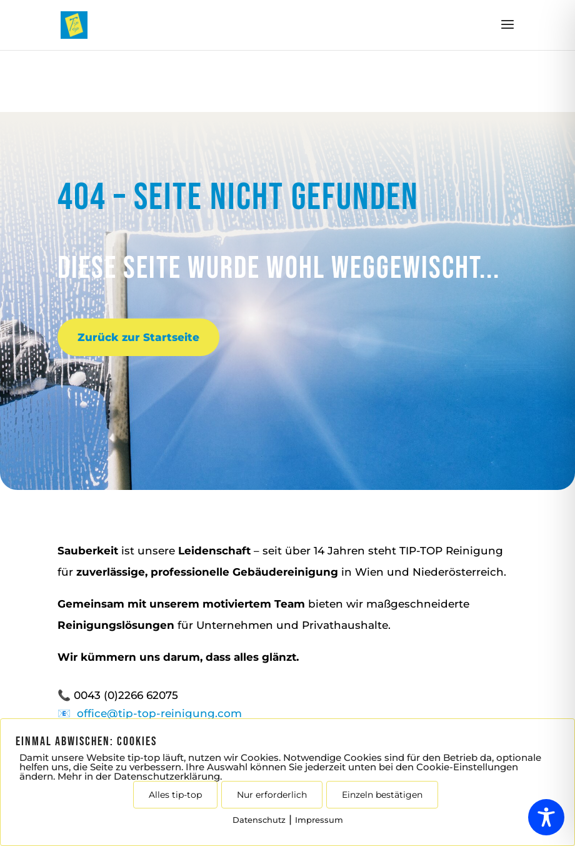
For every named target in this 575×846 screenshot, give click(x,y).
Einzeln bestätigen (382, 794)
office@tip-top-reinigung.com (159, 713)
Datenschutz (259, 820)
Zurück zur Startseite (138, 337)
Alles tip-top (175, 794)
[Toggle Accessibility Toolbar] (546, 817)
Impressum (319, 820)
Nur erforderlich (272, 794)
